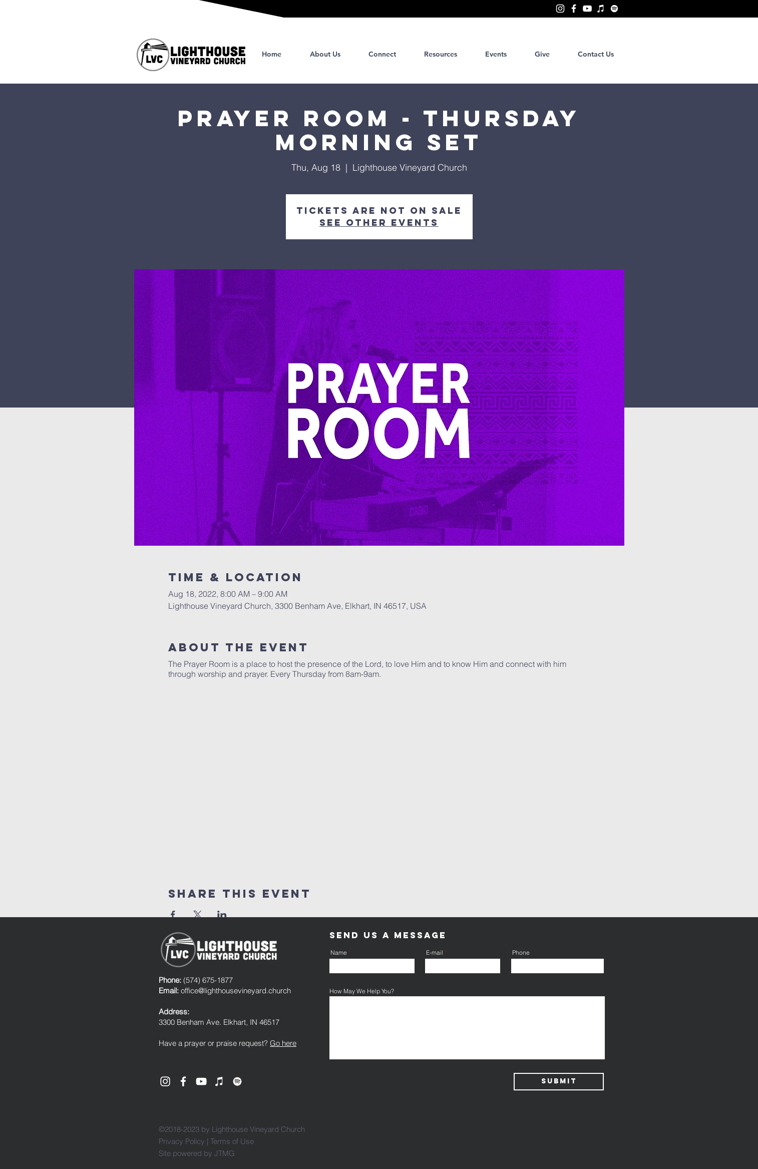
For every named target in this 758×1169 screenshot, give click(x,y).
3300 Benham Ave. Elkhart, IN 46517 (219, 1022)
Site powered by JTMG (197, 1153)
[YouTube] (587, 8)
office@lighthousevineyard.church (236, 990)
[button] (440, 54)
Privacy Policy (182, 1141)
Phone (521, 953)
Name (338, 953)
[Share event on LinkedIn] (222, 915)
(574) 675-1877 (196, 980)
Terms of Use (232, 1141)
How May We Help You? (361, 991)
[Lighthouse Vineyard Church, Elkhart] (560, 8)
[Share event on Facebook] (173, 915)
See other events (379, 222)
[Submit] (559, 1081)
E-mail (434, 953)
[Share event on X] (197, 915)
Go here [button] (283, 1043)
